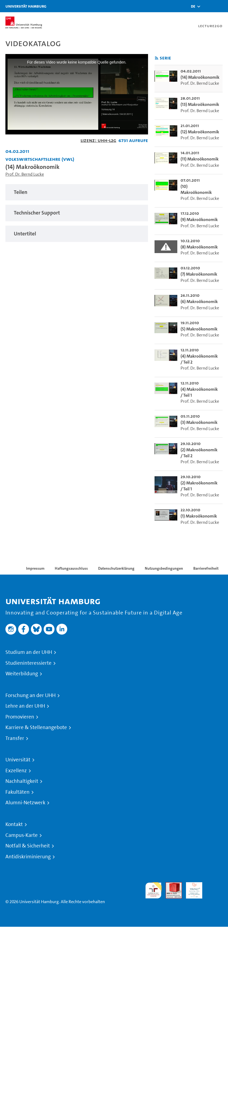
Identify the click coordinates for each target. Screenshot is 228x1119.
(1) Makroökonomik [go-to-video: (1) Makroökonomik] (199, 516)
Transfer (14, 738)
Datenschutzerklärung (116, 568)
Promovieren (19, 716)
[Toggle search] (207, 6)
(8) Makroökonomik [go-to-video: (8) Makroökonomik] (199, 247)
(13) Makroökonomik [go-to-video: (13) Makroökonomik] (200, 104)
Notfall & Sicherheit (27, 845)
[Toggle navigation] (221, 6)
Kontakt (14, 824)
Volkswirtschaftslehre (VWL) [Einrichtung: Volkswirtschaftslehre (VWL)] (39, 159)
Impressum (35, 568)
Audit (171, 885)
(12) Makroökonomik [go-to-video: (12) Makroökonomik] (200, 132)
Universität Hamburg (25, 6)
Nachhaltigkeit (21, 781)
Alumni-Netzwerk (25, 802)
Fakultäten (17, 792)
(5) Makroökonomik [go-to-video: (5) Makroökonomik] (199, 329)
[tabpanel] (76, 192)
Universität (17, 759)
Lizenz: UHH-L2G (98, 140)
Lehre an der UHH (25, 706)
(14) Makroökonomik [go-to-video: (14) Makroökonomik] (200, 77)
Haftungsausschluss (71, 568)
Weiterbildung (21, 673)
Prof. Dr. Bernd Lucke (24, 174)
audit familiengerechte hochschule (153, 890)
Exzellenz (16, 770)
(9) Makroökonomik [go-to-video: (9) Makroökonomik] (199, 219)
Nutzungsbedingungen (164, 568)
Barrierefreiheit (206, 568)
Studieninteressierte (28, 663)
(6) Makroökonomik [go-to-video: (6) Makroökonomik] (199, 301)
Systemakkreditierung (214, 885)
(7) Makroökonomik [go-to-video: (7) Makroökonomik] (199, 274)
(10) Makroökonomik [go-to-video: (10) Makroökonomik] (196, 189)
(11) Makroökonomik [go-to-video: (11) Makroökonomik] (200, 159)
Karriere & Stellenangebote (36, 727)
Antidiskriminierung (28, 856)
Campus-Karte (21, 835)
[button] (193, 6)
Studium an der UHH (28, 652)
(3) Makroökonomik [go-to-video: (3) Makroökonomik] (199, 422)
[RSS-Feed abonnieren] (157, 58)
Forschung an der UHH (30, 695)
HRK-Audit (191, 888)
